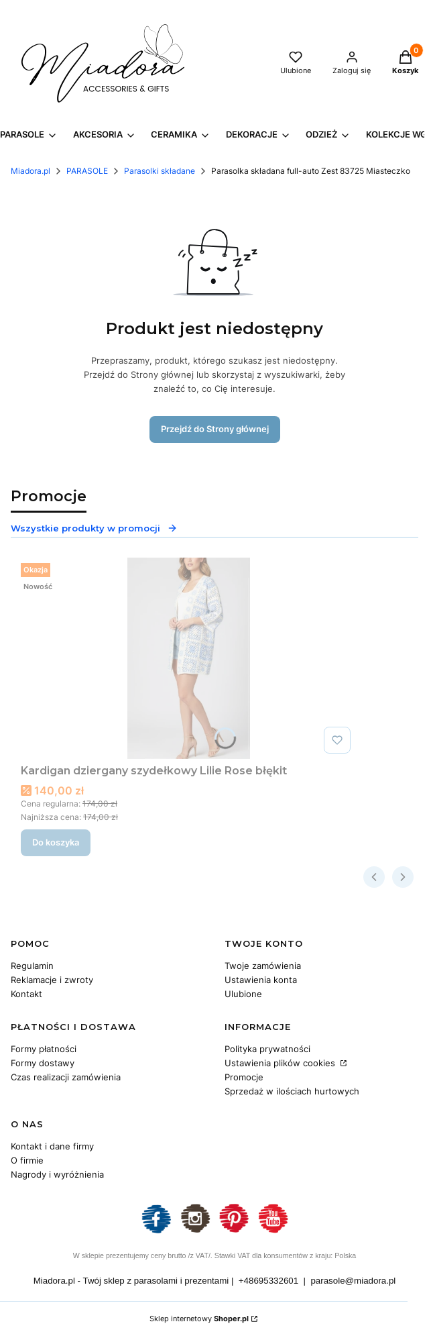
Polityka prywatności (267, 1048)
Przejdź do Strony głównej (215, 428)
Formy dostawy (42, 1063)
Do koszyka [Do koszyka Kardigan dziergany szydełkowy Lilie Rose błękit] (55, 842)
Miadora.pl (30, 171)
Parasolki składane (159, 171)
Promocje (244, 1077)
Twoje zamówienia (263, 965)
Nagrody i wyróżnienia (57, 1174)
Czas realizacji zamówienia (66, 1077)
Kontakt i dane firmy (52, 1146)
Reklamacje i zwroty (52, 979)
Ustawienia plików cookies (281, 1063)
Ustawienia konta (261, 979)
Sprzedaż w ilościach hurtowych (292, 1091)
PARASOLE (87, 171)
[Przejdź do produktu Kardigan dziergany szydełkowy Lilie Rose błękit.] (188, 658)
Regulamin (32, 965)
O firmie (27, 1160)
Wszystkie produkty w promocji (94, 528)
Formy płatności (43, 1048)
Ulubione (243, 993)
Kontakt (26, 993)
